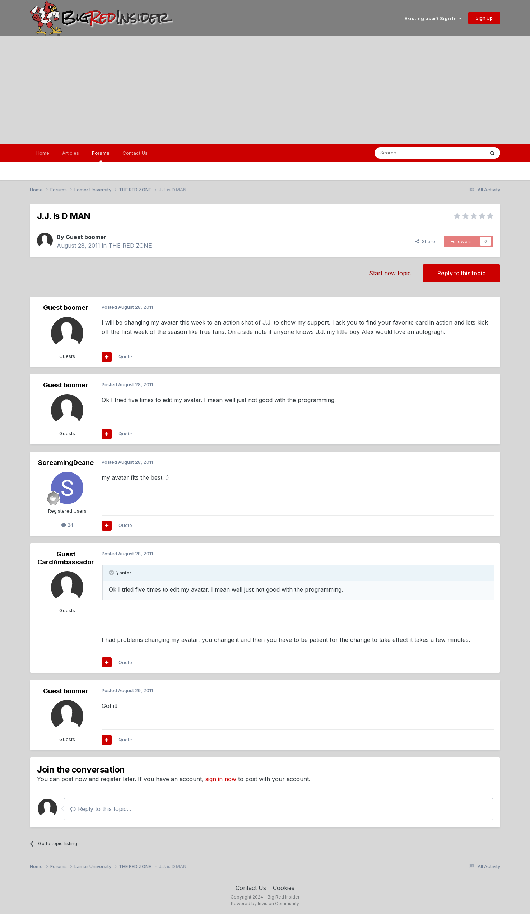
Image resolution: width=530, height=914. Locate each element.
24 (67, 525)
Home (42, 153)
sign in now (220, 779)
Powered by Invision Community (265, 903)
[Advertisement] (265, 89)
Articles (70, 153)
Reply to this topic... (100, 808)
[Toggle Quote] (112, 572)
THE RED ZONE (130, 245)
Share (425, 241)
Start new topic (390, 273)
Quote (125, 356)
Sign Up (484, 18)
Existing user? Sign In (433, 18)
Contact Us (135, 153)
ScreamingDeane (66, 462)
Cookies (283, 887)
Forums (101, 156)
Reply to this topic (461, 273)
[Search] (411, 153)
